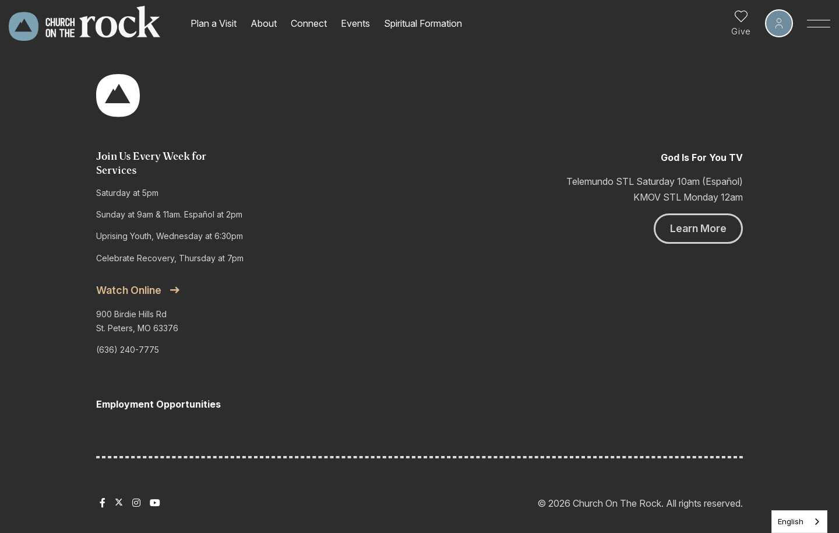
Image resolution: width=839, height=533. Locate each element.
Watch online (128, 290)
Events (355, 23)
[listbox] (799, 521)
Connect (309, 23)
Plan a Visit (214, 23)
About (264, 23)
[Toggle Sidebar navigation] (818, 23)
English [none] (790, 521)
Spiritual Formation (423, 23)
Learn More (698, 228)
